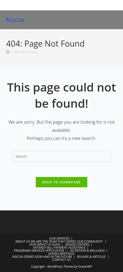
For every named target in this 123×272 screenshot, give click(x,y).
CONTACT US (61, 260)
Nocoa (15, 19)
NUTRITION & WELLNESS (87, 250)
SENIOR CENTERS (77, 244)
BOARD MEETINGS (61, 253)
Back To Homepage (61, 182)
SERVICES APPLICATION (47, 250)
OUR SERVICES (59, 238)
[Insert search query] (61, 156)
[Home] (7, 51)
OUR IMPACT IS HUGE (44, 244)
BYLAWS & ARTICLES (91, 257)
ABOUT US (22, 241)
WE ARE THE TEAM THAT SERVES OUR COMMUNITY (67, 241)
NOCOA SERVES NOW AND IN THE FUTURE (42, 257)
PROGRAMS (22, 250)
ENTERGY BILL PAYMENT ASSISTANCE (59, 247)
